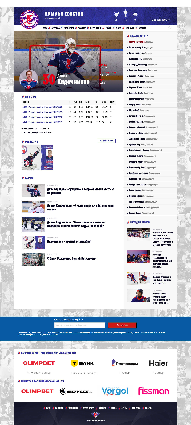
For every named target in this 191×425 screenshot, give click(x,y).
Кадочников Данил (141, 42)
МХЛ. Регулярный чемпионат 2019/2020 (42, 107)
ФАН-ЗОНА (136, 408)
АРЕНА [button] (118, 28)
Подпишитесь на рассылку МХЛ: (68, 320)
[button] (169, 28)
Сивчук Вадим (141, 213)
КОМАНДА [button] (55, 28)
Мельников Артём (140, 47)
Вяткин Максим (142, 116)
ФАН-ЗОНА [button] (130, 28)
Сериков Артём (140, 87)
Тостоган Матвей (141, 99)
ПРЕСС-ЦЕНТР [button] (95, 28)
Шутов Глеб (139, 110)
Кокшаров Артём (142, 167)
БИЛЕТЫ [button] (142, 28)
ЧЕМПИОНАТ (73, 408)
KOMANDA (59, 408)
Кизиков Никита (142, 156)
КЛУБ (48, 408)
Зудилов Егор (141, 144)
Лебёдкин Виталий (143, 184)
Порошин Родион (141, 76)
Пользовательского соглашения (74, 333)
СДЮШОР (102, 408)
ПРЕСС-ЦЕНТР (88, 408)
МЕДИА (114, 408)
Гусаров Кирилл (140, 59)
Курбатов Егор (141, 179)
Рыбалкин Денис (140, 53)
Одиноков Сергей (142, 202)
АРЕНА (124, 408)
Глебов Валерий (142, 122)
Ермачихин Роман (143, 133)
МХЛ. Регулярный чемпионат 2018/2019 (42, 112)
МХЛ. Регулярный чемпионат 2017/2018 (42, 117)
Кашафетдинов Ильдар (145, 150)
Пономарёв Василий (144, 207)
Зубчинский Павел (143, 139)
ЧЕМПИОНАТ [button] (69, 28)
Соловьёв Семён (141, 93)
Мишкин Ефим (141, 196)
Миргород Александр (143, 64)
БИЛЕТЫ (148, 408)
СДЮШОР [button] (82, 28)
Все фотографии (106, 141)
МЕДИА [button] (108, 28)
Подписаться (122, 325)
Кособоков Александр (144, 173)
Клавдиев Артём (142, 162)
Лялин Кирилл (141, 190)
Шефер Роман (140, 104)
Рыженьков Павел (141, 82)
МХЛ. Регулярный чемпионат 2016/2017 (42, 122)
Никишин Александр (143, 70)
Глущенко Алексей (143, 127)
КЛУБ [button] (45, 28)
